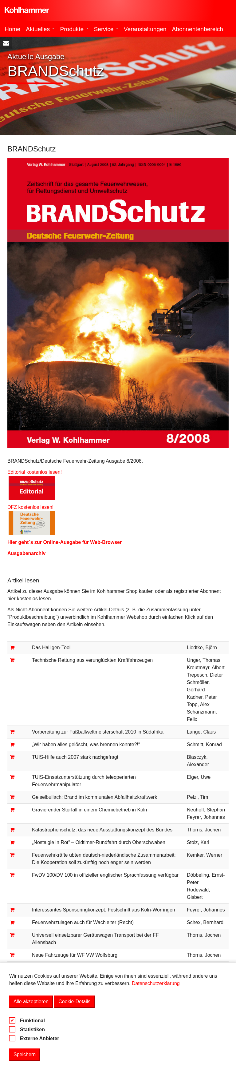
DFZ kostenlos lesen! (33, 507)
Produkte (74, 29)
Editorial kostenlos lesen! (34, 472)
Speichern (25, 1054)
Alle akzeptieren (31, 1001)
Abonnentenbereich (197, 29)
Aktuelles (40, 29)
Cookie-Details (74, 1001)
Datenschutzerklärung (156, 983)
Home (12, 29)
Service (106, 29)
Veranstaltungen (145, 29)
